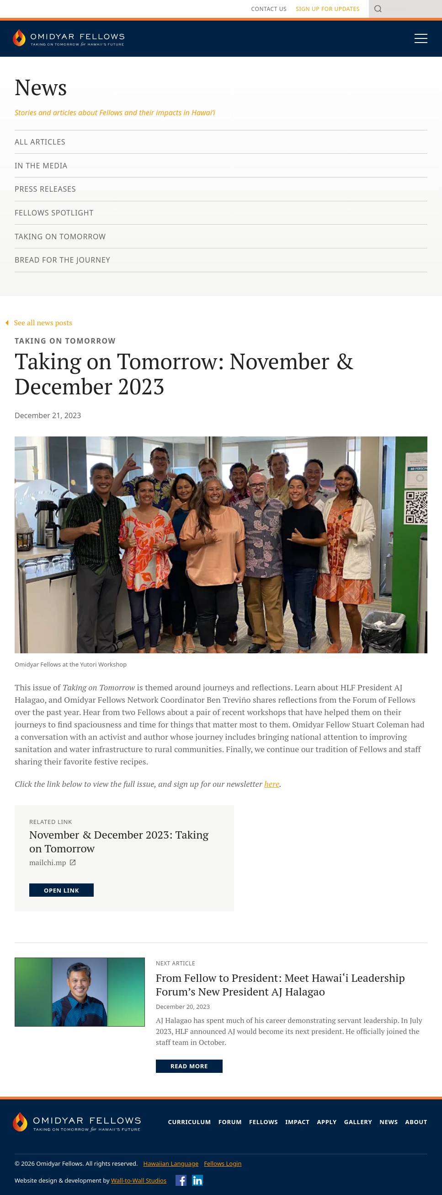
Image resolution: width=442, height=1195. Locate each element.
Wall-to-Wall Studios (138, 1180)
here (271, 783)
